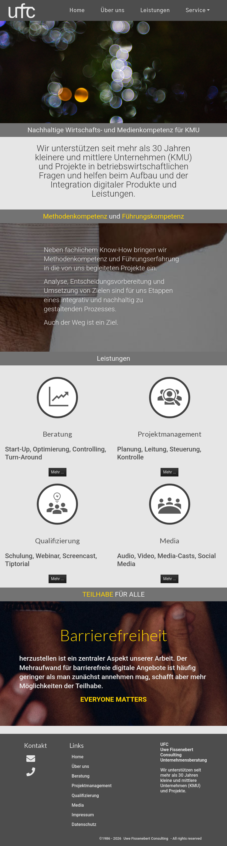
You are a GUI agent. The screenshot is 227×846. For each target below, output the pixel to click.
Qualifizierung (85, 795)
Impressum (83, 814)
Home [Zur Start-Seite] (77, 10)
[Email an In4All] (30, 760)
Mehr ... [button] (57, 472)
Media (78, 805)
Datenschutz (84, 824)
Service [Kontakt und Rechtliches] (196, 10)
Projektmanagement (91, 785)
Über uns (80, 766)
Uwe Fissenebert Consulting (146, 838)
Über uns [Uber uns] (113, 10)
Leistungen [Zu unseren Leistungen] (155, 10)
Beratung (80, 776)
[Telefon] (30, 773)
